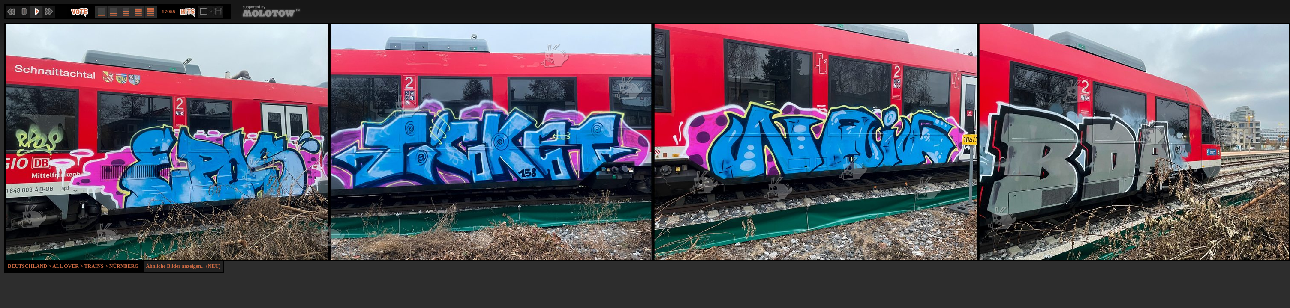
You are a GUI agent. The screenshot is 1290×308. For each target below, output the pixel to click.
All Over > (68, 266)
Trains (94, 266)
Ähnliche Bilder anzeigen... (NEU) (183, 266)
